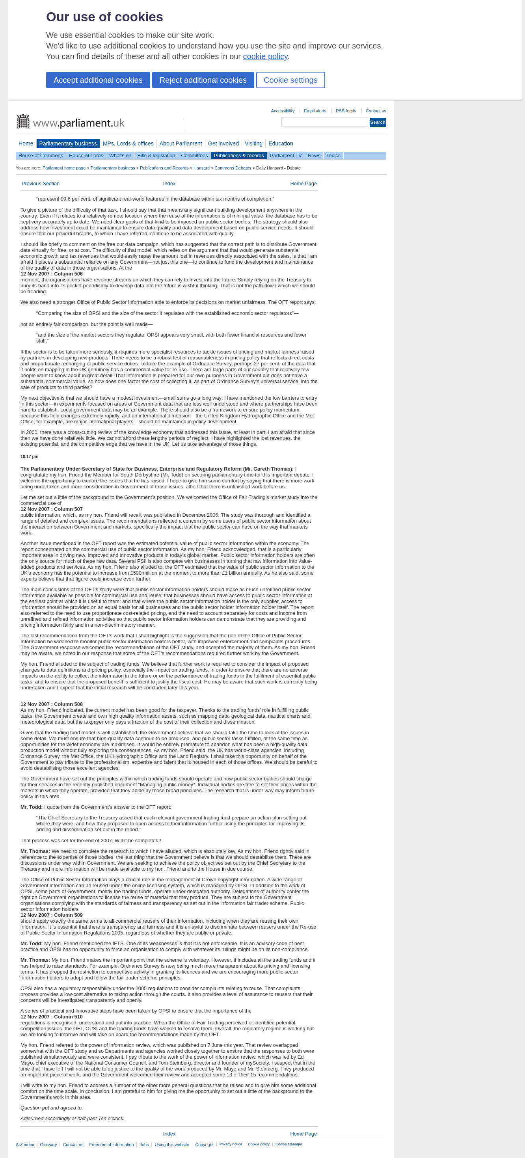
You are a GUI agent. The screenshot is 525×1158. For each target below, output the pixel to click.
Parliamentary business (68, 143)
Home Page (303, 183)
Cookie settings (291, 80)
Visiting (253, 143)
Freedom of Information (111, 1144)
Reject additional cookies (203, 80)
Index (169, 183)
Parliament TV (286, 155)
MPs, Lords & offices (128, 143)
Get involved (223, 143)
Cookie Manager (289, 1144)
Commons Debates (232, 168)
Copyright (204, 1144)
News (314, 155)
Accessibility (282, 110)
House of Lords (86, 155)
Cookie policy (259, 1144)
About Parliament (181, 143)
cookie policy (265, 56)
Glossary (48, 1144)
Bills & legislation (156, 155)
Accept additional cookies (98, 80)
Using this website (172, 1144)
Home (26, 143)
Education (280, 143)
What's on (120, 155)
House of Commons (41, 155)
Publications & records (239, 155)
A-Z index (25, 1144)
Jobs (144, 1144)
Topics (333, 155)
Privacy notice (231, 1144)
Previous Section (41, 183)
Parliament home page (64, 168)
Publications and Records (164, 168)
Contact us (376, 110)
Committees (194, 155)
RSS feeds (346, 110)
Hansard (202, 168)
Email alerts (315, 110)
